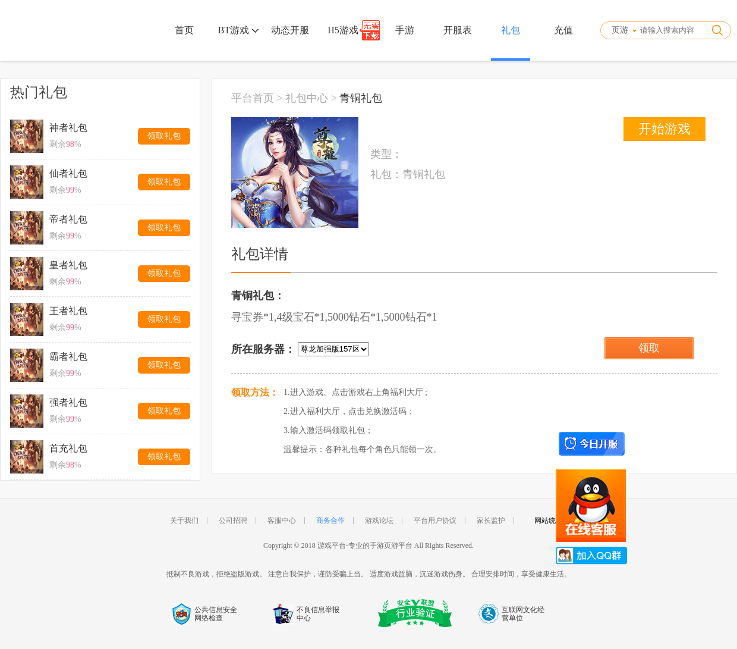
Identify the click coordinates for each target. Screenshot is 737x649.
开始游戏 (664, 128)
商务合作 (330, 520)
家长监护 (491, 520)
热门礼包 (38, 92)
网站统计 (548, 520)
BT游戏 (238, 30)
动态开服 (290, 30)
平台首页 (252, 98)
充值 (563, 30)
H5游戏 (342, 30)
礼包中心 (306, 98)
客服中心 (281, 520)
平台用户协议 (435, 520)
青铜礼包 (360, 98)
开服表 (457, 30)
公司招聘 (233, 520)
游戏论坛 (379, 520)
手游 (404, 30)
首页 (184, 30)
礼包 (510, 30)
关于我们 (184, 520)
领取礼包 (164, 135)
